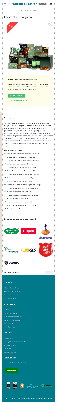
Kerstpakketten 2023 (31, 10)
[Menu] (5, 3)
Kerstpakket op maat (18, 100)
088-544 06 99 (8, 338)
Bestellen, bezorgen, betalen (13, 316)
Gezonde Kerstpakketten (12, 295)
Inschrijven (11, 370)
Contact (6, 310)
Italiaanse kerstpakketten (12, 288)
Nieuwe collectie (16, 95)
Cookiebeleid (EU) (9, 327)
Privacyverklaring (9, 323)
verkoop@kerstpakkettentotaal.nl (24, 89)
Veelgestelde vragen (10, 313)
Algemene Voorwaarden (12, 320)
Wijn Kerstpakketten (10, 298)
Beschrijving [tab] (9, 118)
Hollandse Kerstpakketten (12, 291)
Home (22, 10)
